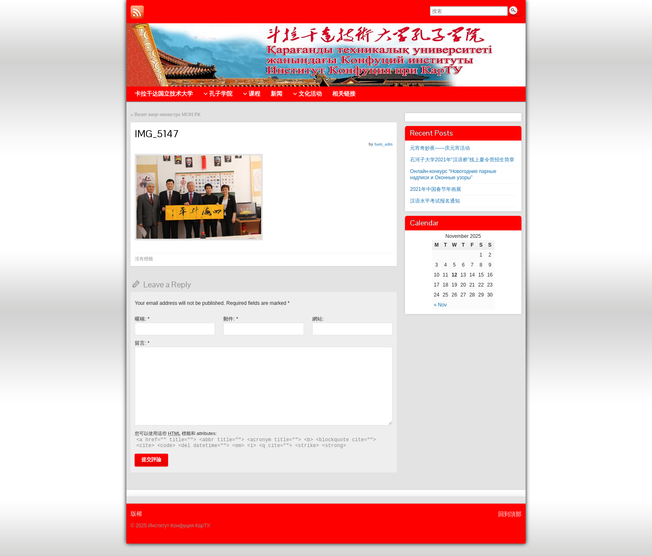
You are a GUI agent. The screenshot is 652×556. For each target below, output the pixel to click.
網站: (318, 319)
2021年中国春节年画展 (435, 189)
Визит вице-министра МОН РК (167, 114)
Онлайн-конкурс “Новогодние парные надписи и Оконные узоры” (453, 174)
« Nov (440, 305)
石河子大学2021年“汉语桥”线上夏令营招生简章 (462, 160)
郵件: (230, 319)
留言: (142, 343)
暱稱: (142, 319)
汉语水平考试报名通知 (435, 201)
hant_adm (384, 143)
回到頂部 (509, 514)
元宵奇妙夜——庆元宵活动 (440, 148)
